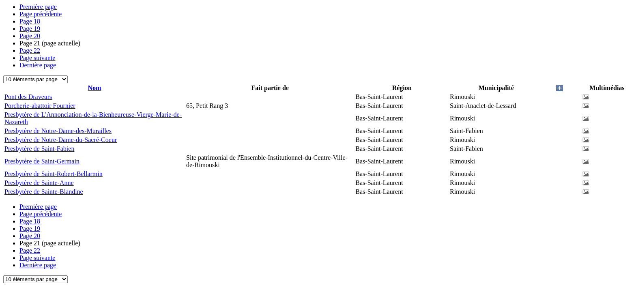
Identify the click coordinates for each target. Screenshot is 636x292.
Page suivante (37, 57)
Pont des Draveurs (28, 96)
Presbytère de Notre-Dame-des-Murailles (58, 130)
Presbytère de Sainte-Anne (39, 182)
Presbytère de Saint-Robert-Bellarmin (53, 173)
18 (29, 21)
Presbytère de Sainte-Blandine (43, 191)
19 (29, 28)
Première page (38, 6)
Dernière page (37, 65)
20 (29, 35)
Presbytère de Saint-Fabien (39, 148)
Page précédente (40, 14)
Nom (94, 87)
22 (29, 50)
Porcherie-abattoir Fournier (39, 105)
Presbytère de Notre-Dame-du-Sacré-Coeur (60, 139)
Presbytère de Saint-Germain (42, 161)
